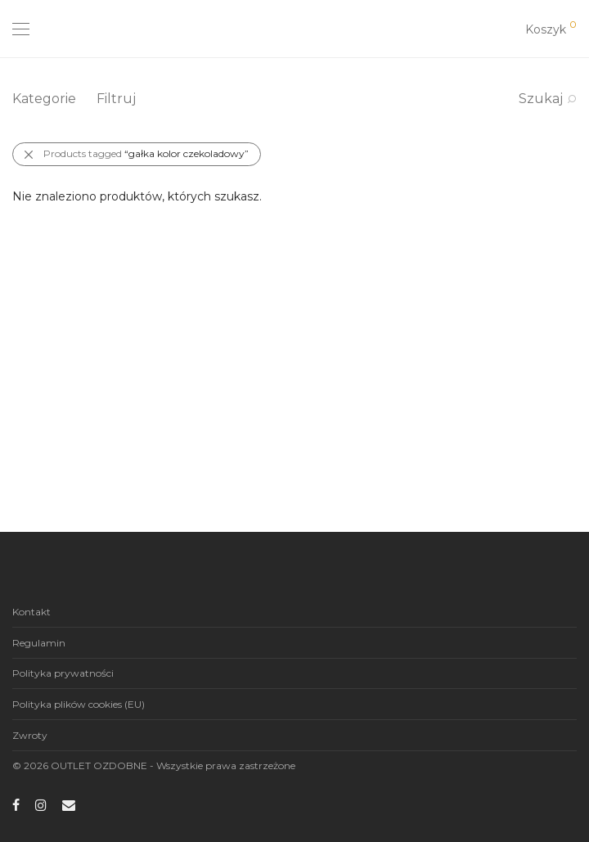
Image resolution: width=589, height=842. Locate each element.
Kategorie (44, 98)
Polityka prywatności (63, 673)
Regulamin (38, 643)
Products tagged (146, 153)
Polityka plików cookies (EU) (78, 704)
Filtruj (116, 98)
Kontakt (31, 612)
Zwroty (29, 735)
